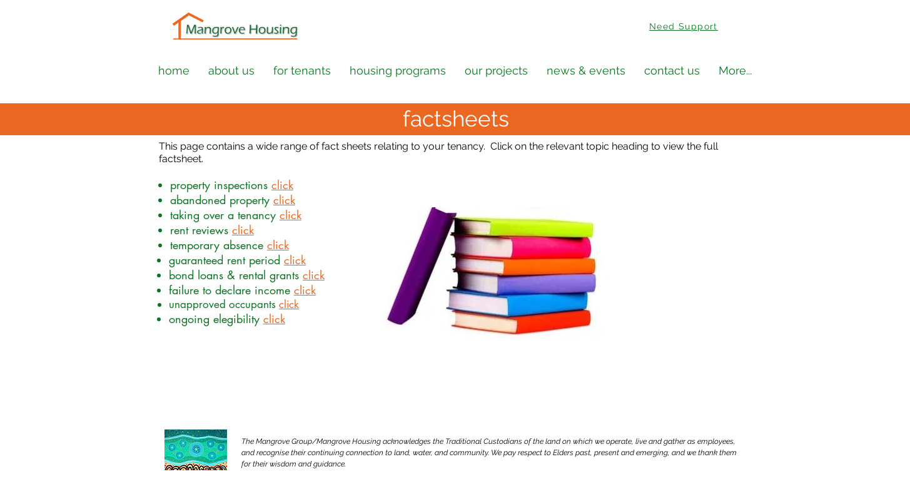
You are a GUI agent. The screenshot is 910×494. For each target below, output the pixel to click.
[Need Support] (685, 26)
